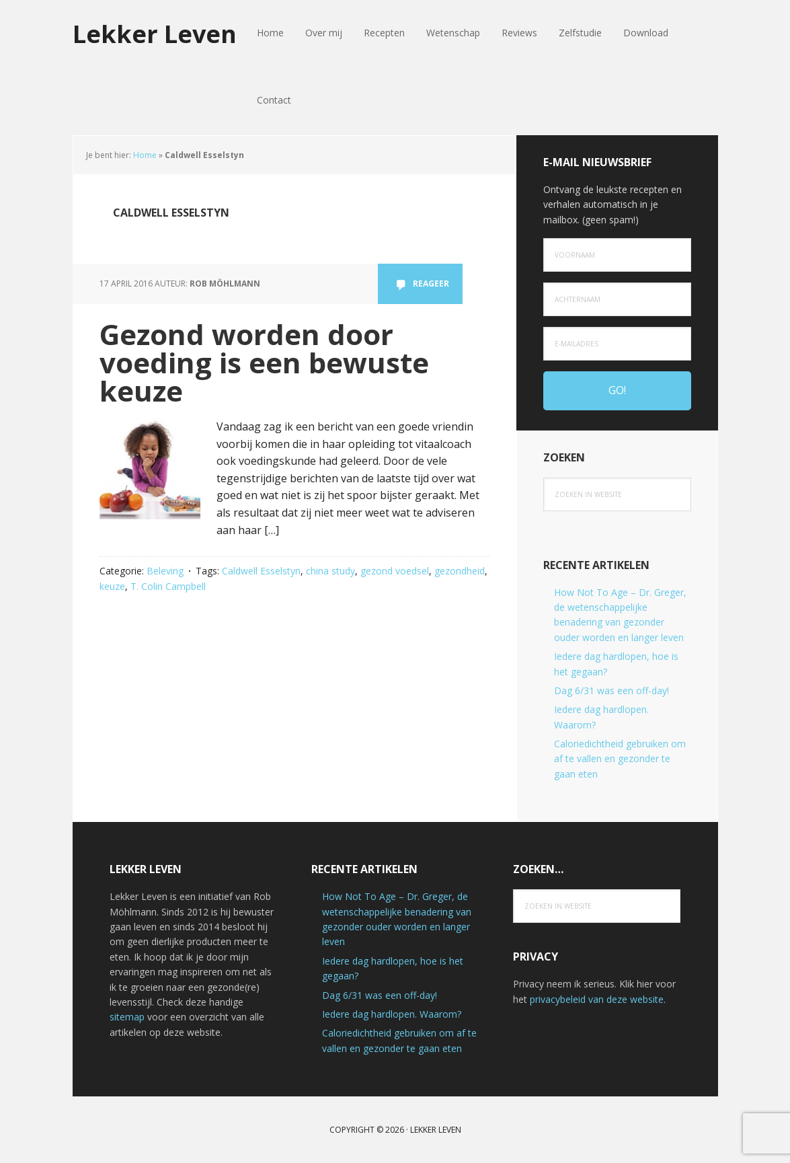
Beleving (165, 570)
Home (145, 155)
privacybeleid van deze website (597, 999)
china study (330, 570)
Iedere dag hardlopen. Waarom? (391, 1014)
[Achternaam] (617, 299)
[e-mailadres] (617, 344)
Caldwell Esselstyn (261, 570)
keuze (112, 586)
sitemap (127, 1016)
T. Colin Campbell (168, 586)
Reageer (431, 283)
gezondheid (459, 570)
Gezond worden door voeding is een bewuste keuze (264, 362)
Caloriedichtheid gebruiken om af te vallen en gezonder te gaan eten (620, 758)
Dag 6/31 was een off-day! (611, 690)
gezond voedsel (394, 570)
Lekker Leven (155, 33)
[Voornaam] (617, 255)
